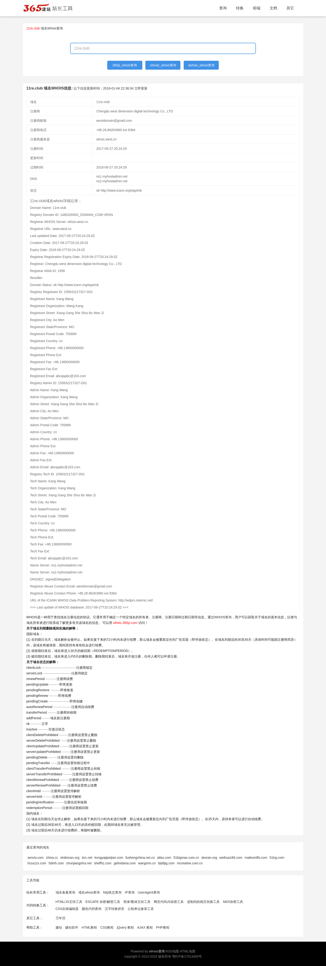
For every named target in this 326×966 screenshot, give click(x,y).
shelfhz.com (102, 863)
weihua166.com (230, 857)
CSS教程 (107, 927)
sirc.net (87, 857)
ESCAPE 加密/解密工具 (103, 902)
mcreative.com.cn (190, 863)
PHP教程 (162, 927)
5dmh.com (56, 863)
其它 (290, 8)
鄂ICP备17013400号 (187, 956)
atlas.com (164, 857)
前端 (256, 8)
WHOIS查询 (223, 617)
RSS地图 (172, 951)
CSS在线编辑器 (67, 909)
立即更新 (140, 88)
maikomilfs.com (256, 857)
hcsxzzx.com (37, 863)
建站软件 (71, 927)
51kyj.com (276, 857)
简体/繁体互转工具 (136, 902)
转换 (240, 8)
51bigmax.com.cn (186, 857)
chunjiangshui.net (79, 863)
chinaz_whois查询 (163, 65)
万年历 (60, 918)
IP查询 (129, 892)
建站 (59, 927)
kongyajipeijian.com (109, 857)
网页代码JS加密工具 (169, 902)
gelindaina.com (125, 863)
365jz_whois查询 (124, 65)
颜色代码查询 (91, 909)
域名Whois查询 (52, 28)
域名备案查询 (65, 892)
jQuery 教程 (125, 927)
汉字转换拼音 (114, 909)
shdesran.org (69, 857)
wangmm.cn (147, 863)
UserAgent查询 (149, 892)
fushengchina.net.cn (140, 857)
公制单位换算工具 (141, 909)
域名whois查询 (89, 892)
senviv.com (36, 857)
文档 (273, 8)
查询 (223, 8)
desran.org (209, 857)
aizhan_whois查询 (201, 65)
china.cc (52, 857)
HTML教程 (89, 927)
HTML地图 (187, 951)
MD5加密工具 (233, 902)
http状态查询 (112, 892)
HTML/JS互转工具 (69, 902)
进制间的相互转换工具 (203, 902)
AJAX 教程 (145, 927)
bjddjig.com (166, 863)
